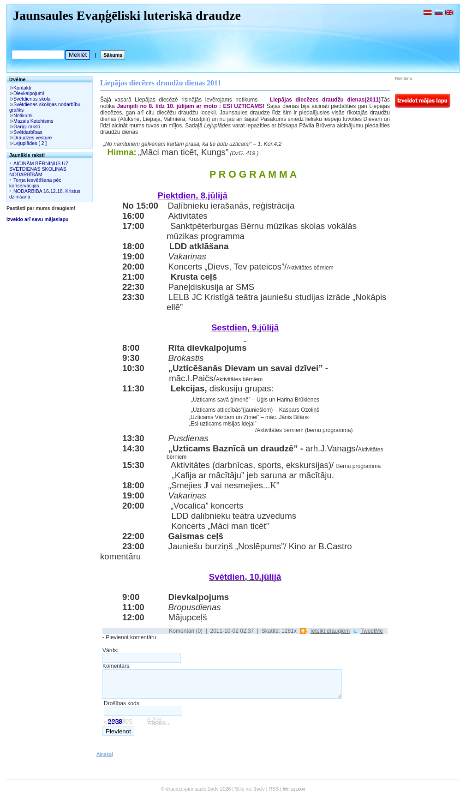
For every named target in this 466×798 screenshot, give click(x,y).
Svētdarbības (27, 132)
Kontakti (22, 87)
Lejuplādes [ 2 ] (30, 143)
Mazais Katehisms (33, 121)
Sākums (112, 55)
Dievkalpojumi (28, 93)
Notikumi (22, 115)
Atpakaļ (104, 754)
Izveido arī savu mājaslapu (37, 219)
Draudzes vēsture (32, 137)
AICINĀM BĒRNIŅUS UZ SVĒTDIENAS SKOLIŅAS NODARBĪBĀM (39, 169)
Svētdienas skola (32, 99)
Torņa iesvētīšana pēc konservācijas (35, 182)
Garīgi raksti (26, 126)
